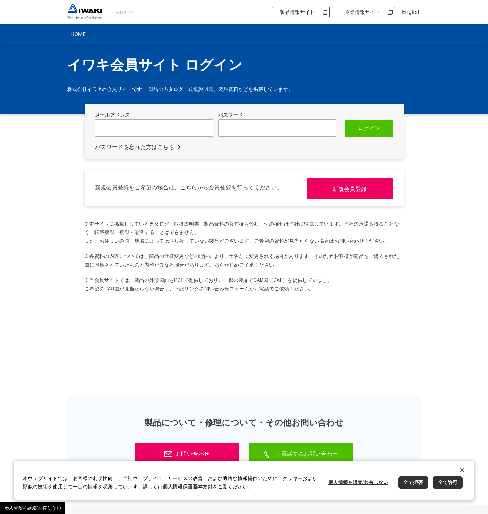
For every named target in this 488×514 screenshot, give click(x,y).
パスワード (230, 115)
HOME (78, 34)
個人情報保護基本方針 (188, 486)
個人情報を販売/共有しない (32, 508)
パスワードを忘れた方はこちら (135, 146)
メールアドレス (112, 115)
